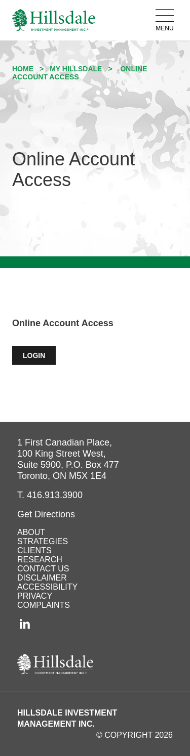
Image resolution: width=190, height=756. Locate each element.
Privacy (34, 596)
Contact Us (43, 568)
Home (22, 69)
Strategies (42, 541)
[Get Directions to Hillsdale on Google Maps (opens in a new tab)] (46, 514)
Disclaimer (42, 577)
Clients (34, 550)
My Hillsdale (76, 69)
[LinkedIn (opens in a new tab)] (25, 623)
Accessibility (47, 587)
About (31, 532)
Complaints (43, 605)
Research (39, 559)
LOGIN (39, 355)
